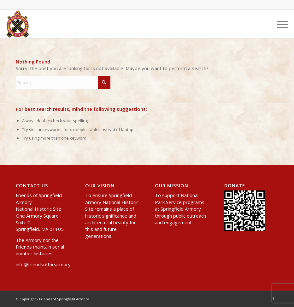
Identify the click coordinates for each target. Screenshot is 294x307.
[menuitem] (279, 24)
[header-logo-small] (17, 24)
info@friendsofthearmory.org (47, 264)
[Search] (63, 82)
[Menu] (279, 24)
